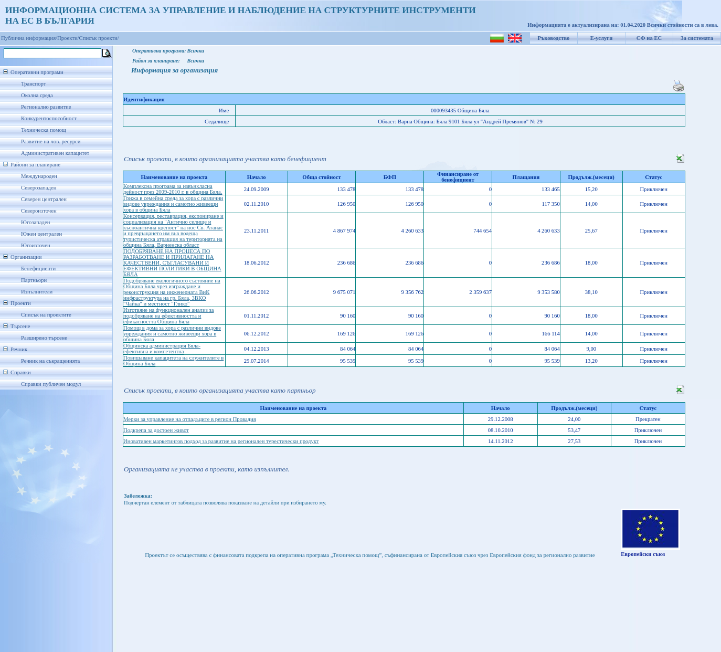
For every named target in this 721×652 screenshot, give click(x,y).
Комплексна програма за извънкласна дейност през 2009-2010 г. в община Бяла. (172, 189)
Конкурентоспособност (49, 118)
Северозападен (38, 188)
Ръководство (554, 38)
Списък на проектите (46, 315)
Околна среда (37, 95)
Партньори (34, 280)
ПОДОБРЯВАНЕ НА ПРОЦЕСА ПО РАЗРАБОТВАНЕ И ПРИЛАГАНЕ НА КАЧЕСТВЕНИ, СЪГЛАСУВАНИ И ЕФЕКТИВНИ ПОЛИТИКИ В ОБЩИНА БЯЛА (172, 262)
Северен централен (44, 199)
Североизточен (39, 211)
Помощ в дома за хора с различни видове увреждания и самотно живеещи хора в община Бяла (172, 333)
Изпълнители (36, 292)
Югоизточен (35, 245)
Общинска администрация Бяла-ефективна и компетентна (161, 348)
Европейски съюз (643, 554)
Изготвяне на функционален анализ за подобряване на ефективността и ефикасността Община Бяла (168, 315)
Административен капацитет (55, 153)
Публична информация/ (29, 38)
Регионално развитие (46, 107)
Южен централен (41, 234)
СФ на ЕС (649, 38)
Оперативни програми (36, 72)
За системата (697, 38)
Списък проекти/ (99, 38)
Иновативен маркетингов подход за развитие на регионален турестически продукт (221, 441)
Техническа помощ (43, 130)
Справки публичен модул (51, 384)
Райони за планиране (35, 164)
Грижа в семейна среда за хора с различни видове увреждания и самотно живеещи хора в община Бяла (173, 204)
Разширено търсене (44, 338)
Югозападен (35, 222)
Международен (39, 176)
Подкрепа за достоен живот (156, 430)
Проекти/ (68, 38)
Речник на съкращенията (50, 361)
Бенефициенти (38, 268)
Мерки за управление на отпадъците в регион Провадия (189, 419)
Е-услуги (601, 38)
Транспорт (33, 84)
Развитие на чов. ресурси (51, 141)
